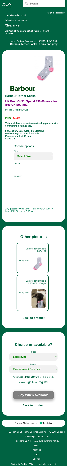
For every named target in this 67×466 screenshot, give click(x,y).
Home (12, 41)
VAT (37, 454)
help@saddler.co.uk (16, 15)
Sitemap (37, 459)
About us (37, 450)
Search (36, 445)
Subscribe (9, 20)
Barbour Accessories (26, 41)
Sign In (50, 13)
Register (60, 13)
